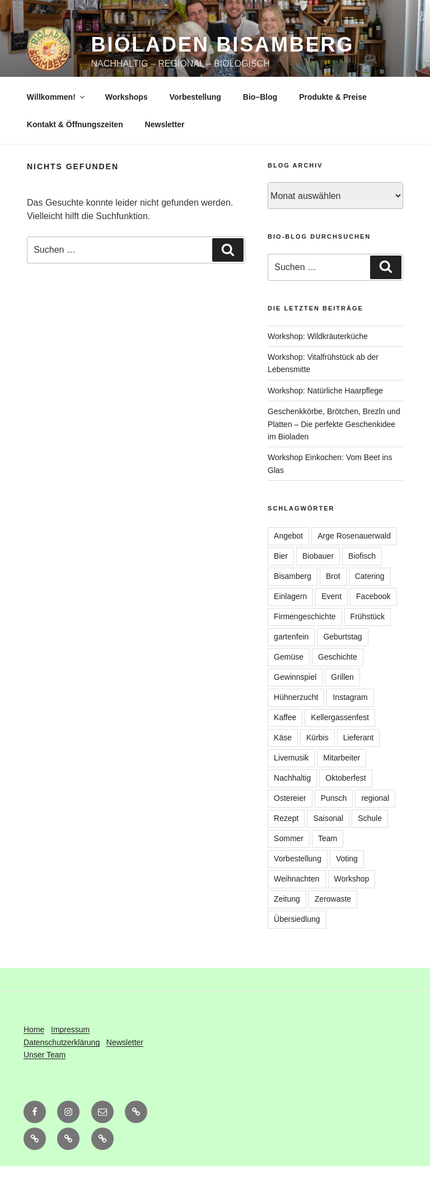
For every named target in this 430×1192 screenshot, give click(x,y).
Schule (370, 843)
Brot (333, 601)
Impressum (70, 1055)
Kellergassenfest (340, 743)
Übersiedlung (297, 944)
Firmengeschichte (305, 642)
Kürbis (317, 763)
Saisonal (328, 843)
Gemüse (288, 682)
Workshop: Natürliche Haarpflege (325, 416)
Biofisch (362, 581)
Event (331, 622)
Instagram (350, 722)
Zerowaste (333, 924)
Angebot (288, 561)
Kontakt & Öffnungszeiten (75, 150)
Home (34, 1055)
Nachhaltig (292, 803)
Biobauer (318, 581)
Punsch (334, 823)
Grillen (342, 702)
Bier (281, 581)
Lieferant (358, 763)
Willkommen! (56, 122)
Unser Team (45, 1080)
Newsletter (165, 150)
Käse (283, 763)
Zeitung (287, 924)
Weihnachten (296, 904)
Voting (347, 884)
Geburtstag (342, 662)
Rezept (286, 843)
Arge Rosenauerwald (354, 561)
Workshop (352, 904)
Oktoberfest (345, 803)
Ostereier (290, 823)
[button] (35, 1164)
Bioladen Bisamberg (222, 44)
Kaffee (285, 743)
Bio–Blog (260, 122)
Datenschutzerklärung (62, 1068)
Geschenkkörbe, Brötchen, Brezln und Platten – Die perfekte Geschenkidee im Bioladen (334, 450)
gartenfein (291, 662)
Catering (370, 601)
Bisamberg (292, 601)
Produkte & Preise (333, 122)
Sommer (288, 864)
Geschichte (337, 682)
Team (327, 864)
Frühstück (367, 642)
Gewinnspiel (295, 702)
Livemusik (291, 783)
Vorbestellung (195, 122)
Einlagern (290, 622)
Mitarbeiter (341, 783)
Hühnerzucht (296, 722)
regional (375, 823)
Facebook (373, 622)
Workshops (126, 122)
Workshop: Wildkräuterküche (318, 362)
